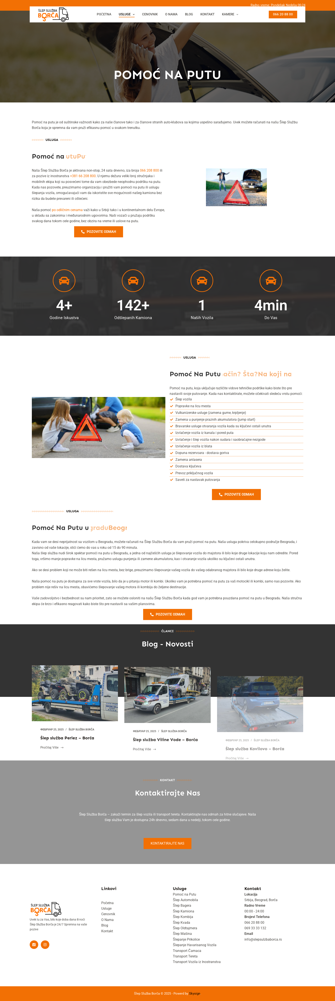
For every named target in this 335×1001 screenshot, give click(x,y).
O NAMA (171, 14)
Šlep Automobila (185, 900)
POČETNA (104, 14)
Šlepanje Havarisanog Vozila (194, 945)
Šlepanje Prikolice (186, 939)
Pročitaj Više (52, 756)
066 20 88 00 (283, 14)
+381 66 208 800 (83, 176)
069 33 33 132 (255, 928)
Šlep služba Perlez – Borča (67, 746)
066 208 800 (149, 170)
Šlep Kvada (181, 923)
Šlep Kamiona (183, 911)
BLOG (189, 14)
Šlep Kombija (183, 917)
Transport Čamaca (187, 951)
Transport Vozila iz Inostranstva (197, 962)
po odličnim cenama (67, 210)
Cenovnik (108, 914)
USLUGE (127, 14)
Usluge (106, 908)
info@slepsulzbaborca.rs (263, 939)
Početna (107, 903)
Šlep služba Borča (81, 738)
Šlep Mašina (182, 934)
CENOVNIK (150, 14)
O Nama (107, 920)
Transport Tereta (185, 956)
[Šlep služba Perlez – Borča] (75, 702)
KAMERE (231, 14)
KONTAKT (207, 14)
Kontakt (107, 931)
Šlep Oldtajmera (185, 928)
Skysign (194, 993)
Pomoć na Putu (184, 894)
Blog (104, 925)
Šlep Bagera (182, 905)
